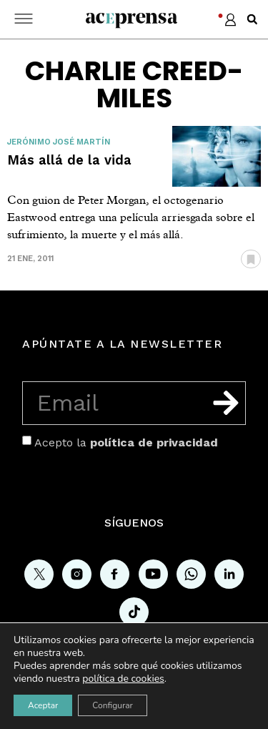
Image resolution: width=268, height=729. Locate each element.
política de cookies (123, 678)
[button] (252, 19)
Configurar (112, 705)
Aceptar (43, 705)
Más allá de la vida (69, 159)
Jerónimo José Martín (58, 142)
